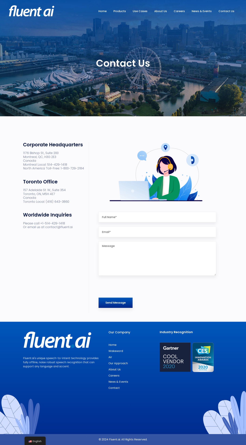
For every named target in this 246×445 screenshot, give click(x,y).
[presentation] (124, 286)
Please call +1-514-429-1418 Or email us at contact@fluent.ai (48, 234)
